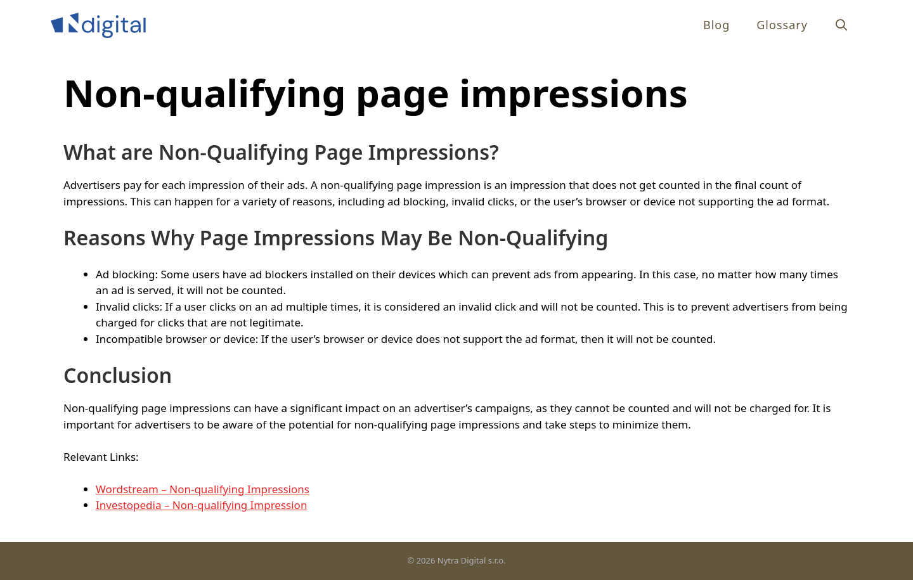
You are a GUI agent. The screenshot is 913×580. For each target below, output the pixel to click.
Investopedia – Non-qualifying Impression (201, 505)
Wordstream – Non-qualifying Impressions (202, 489)
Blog (716, 24)
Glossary (782, 24)
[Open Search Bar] (841, 25)
